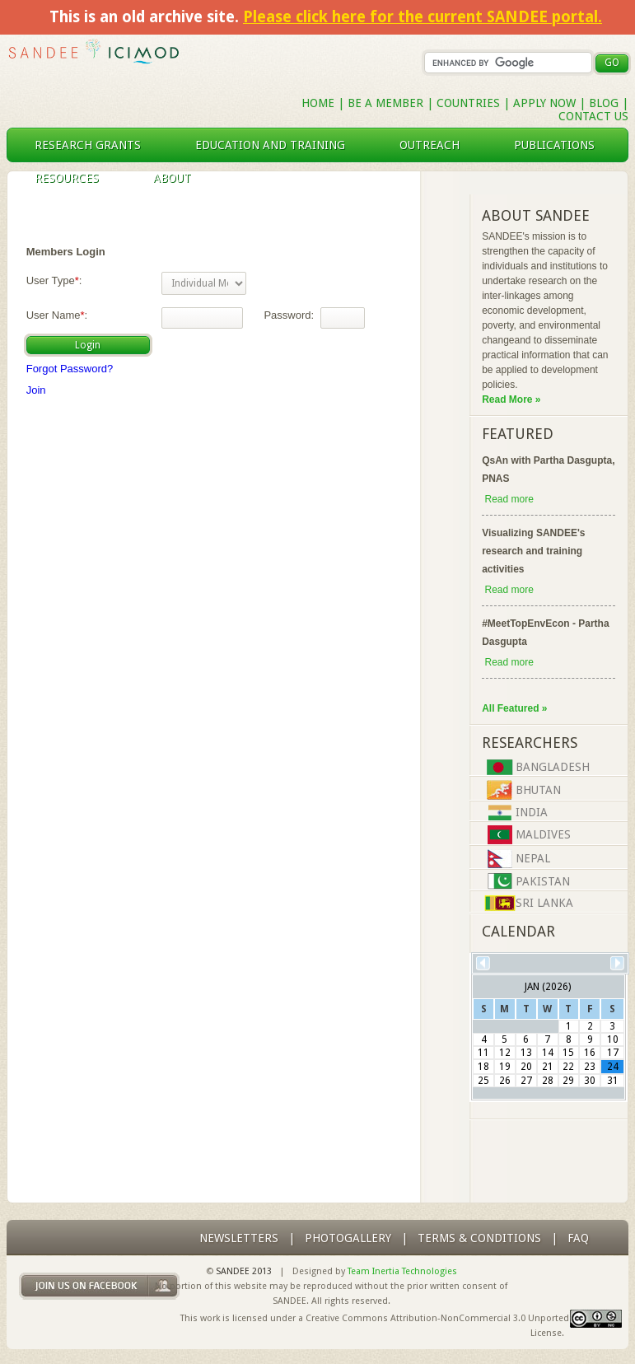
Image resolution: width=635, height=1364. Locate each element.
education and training (276, 145)
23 (589, 1066)
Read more (508, 499)
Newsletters (238, 1238)
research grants (94, 145)
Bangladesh (553, 766)
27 (526, 1080)
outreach (436, 145)
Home (317, 103)
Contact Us (593, 116)
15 (568, 1052)
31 (613, 1080)
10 (613, 1039)
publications (561, 145)
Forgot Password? (70, 368)
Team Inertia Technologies (402, 1271)
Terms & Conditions (479, 1238)
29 (568, 1080)
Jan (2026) (548, 987)
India (532, 812)
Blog (604, 103)
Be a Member (385, 103)
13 (526, 1052)
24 (613, 1066)
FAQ (578, 1238)
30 (589, 1080)
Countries (470, 103)
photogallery (348, 1238)
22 (568, 1066)
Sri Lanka (544, 902)
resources (73, 178)
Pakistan (543, 881)
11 (483, 1052)
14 (547, 1052)
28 (547, 1080)
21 (547, 1066)
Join (36, 390)
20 (526, 1066)
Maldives (543, 834)
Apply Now (544, 103)
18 (483, 1066)
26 (505, 1080)
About (178, 178)
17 (613, 1052)
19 (505, 1066)
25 (483, 1080)
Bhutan (538, 789)
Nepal (533, 858)
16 (589, 1052)
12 (505, 1052)
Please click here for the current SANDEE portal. (422, 16)
